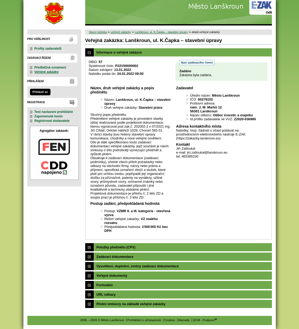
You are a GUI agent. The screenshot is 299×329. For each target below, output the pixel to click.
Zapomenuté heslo (48, 116)
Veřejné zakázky (46, 72)
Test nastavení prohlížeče (53, 112)
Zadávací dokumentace (115, 257)
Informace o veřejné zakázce (119, 52)
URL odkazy (106, 294)
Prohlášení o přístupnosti (144, 320)
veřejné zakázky (120, 32)
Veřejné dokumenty (112, 276)
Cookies (169, 320)
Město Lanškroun (54, 12)
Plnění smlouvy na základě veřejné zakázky (131, 304)
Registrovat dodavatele (52, 121)
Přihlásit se (40, 91)
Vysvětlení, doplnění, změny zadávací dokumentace (138, 266)
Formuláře (105, 285)
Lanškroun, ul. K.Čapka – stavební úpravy (161, 32)
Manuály (184, 320)
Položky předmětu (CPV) (116, 247)
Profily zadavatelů (48, 48)
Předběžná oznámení (50, 67)
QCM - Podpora (203, 320)
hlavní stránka (98, 32)
